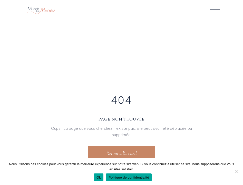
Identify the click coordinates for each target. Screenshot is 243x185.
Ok (98, 177)
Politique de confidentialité (129, 177)
